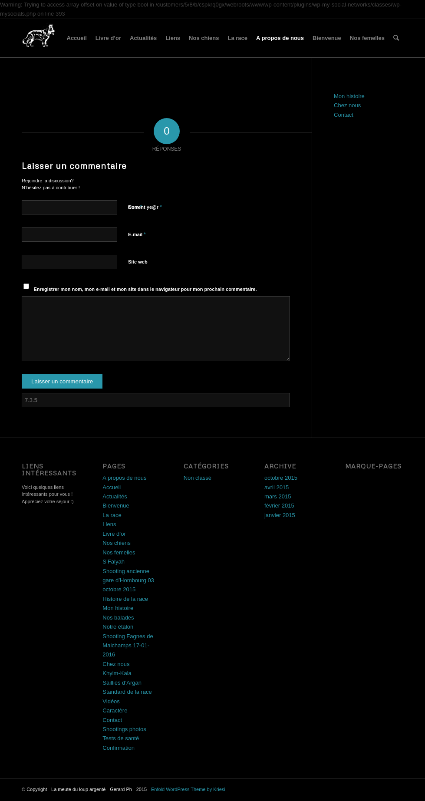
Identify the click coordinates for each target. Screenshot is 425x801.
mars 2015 (277, 496)
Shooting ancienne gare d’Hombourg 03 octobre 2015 (128, 580)
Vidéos (111, 701)
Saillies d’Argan (122, 682)
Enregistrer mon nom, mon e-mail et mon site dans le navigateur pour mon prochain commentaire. (145, 289)
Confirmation (118, 748)
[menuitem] (396, 38)
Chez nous (347, 105)
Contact (343, 115)
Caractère (114, 710)
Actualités (143, 38)
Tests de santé (120, 738)
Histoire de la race (125, 599)
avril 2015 (276, 487)
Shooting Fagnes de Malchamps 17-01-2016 (127, 645)
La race (237, 38)
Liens (172, 38)
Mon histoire (349, 96)
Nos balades (118, 617)
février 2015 (279, 505)
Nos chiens (204, 38)
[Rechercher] (396, 38)
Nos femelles (367, 38)
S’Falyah (113, 561)
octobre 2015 (280, 478)
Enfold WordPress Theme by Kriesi (188, 789)
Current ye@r (145, 207)
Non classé (197, 478)
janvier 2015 (279, 515)
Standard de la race (127, 692)
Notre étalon (117, 626)
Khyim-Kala (116, 673)
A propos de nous (280, 38)
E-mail (137, 234)
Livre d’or (108, 38)
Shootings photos (124, 729)
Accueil (77, 38)
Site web (138, 261)
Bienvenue (327, 38)
